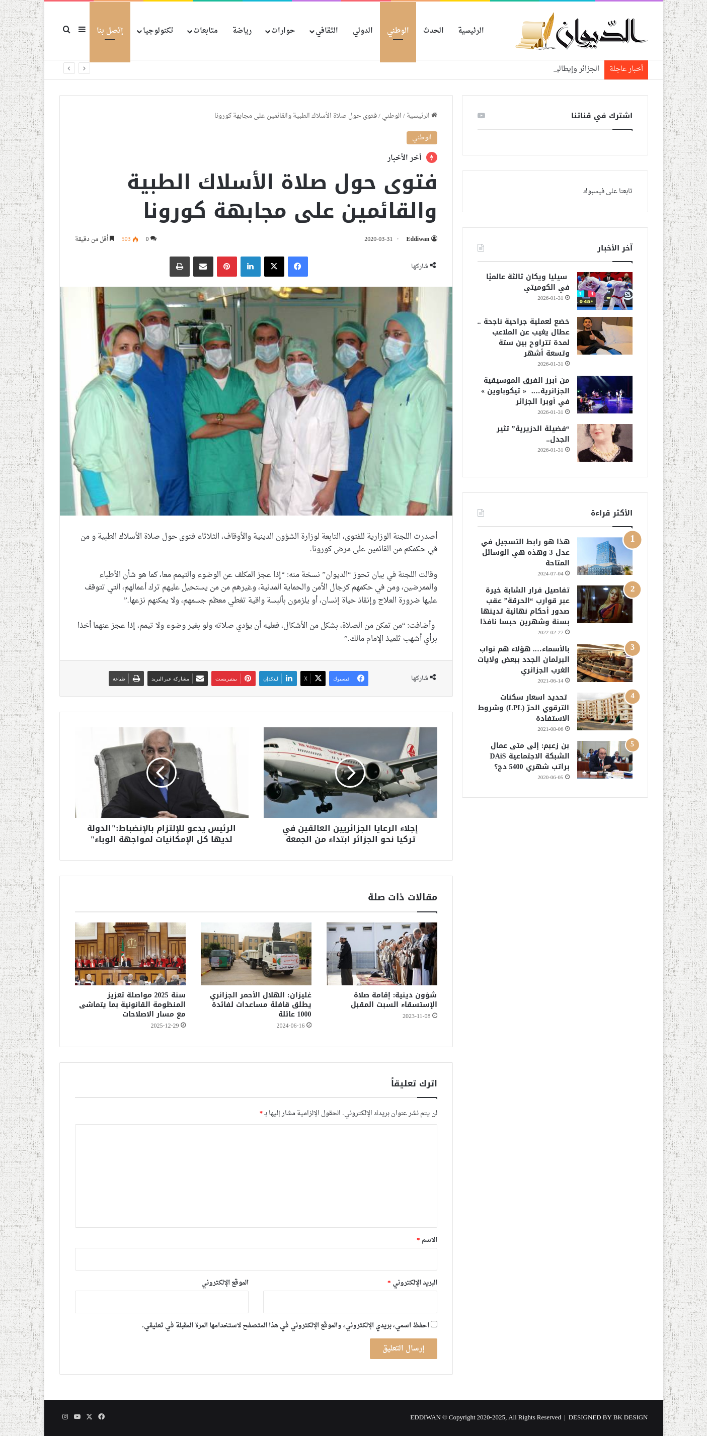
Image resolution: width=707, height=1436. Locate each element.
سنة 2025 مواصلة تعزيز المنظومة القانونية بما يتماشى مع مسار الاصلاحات (132, 1004)
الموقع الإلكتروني (225, 1283)
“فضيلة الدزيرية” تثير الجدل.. (533, 434)
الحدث (433, 31)
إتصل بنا (110, 31)
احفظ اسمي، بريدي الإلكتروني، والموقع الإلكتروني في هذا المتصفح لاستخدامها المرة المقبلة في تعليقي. (285, 1325)
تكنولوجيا (158, 31)
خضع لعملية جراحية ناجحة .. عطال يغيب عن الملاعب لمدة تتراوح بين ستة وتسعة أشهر (524, 337)
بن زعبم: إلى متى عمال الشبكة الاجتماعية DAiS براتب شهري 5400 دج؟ (530, 756)
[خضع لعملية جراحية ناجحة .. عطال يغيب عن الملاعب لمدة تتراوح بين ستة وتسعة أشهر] (605, 336)
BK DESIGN (630, 1417)
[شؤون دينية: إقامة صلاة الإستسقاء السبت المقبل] (382, 953)
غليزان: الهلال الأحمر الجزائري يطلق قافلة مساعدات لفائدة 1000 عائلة (260, 1004)
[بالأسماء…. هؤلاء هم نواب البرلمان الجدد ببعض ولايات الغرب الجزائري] (605, 663)
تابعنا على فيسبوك (608, 191)
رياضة (242, 31)
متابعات (205, 31)
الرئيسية (471, 31)
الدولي (363, 31)
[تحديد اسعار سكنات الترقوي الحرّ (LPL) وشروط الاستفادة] (605, 711)
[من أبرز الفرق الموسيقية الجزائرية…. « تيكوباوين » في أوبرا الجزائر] (605, 394)
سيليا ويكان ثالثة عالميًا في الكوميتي (528, 282)
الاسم (427, 1240)
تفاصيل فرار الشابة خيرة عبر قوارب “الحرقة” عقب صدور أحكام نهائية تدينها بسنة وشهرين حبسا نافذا (525, 606)
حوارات (283, 31)
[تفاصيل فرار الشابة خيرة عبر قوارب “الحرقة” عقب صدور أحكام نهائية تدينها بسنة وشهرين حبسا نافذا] (605, 604)
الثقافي (327, 31)
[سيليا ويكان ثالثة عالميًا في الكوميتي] (605, 291)
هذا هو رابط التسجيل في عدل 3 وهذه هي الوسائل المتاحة (525, 552)
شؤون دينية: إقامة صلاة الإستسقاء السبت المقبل (394, 999)
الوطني (398, 31)
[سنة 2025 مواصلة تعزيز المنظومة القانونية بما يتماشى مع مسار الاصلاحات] (130, 953)
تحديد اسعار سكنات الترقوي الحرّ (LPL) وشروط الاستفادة (524, 708)
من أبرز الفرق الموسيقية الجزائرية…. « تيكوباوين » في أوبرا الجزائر (525, 391)
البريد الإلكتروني (412, 1283)
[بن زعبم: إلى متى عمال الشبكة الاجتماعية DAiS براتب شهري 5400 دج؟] (605, 760)
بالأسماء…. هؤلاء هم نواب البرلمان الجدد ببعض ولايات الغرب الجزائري (524, 659)
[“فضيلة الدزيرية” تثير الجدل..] (605, 443)
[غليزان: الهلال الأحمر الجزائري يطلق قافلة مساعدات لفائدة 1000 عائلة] (256, 953)
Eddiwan (417, 239)
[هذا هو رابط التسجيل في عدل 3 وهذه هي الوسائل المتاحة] (605, 556)
